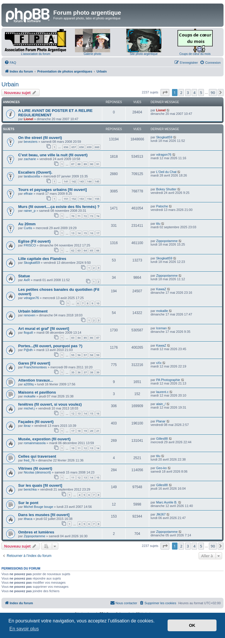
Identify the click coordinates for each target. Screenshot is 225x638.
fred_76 (29, 460)
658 (81, 147)
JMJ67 (161, 514)
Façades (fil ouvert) (36, 421)
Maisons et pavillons (37, 392)
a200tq (29, 384)
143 (81, 181)
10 (97, 303)
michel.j (29, 408)
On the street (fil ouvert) (40, 137)
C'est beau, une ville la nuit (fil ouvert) (53, 155)
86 (91, 338)
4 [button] (194, 92)
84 (79, 338)
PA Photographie (168, 380)
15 (85, 233)
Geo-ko (161, 468)
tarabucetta (32, 176)
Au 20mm (26, 224)
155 (97, 199)
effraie (28, 193)
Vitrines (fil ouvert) (35, 468)
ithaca (28, 519)
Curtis (28, 228)
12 (72, 413)
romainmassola (35, 443)
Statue (24, 276)
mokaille (162, 311)
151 (66, 199)
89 (85, 164)
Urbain (10, 84)
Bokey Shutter (166, 189)
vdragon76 (163, 154)
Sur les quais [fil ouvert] (40, 485)
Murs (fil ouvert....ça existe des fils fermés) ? (59, 206)
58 (91, 355)
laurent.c (162, 392)
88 (79, 164)
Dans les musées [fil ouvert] (43, 515)
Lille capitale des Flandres (42, 258)
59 (97, 355)
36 (79, 372)
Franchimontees (35, 367)
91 (97, 164)
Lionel (28, 119)
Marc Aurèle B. (166, 502)
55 (72, 355)
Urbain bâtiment (32, 311)
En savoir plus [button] (24, 628)
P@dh (28, 350)
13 (72, 233)
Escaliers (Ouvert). (35, 172)
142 (73, 181)
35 (72, 372)
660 (97, 147)
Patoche (162, 206)
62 (72, 250)
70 (72, 216)
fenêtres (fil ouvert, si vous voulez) (50, 404)
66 (97, 250)
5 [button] (201, 92)
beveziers (31, 141)
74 (97, 216)
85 (85, 338)
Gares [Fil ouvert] (34, 363)
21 (97, 431)
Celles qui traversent (37, 456)
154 (89, 199)
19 (85, 431)
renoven (29, 315)
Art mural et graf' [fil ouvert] (43, 328)
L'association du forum (35, 54)
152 (73, 199)
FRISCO (30, 245)
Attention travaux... (35, 380)
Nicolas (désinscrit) (37, 472)
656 (66, 147)
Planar (161, 421)
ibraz (27, 425)
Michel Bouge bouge (38, 506)
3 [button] (188, 92)
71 (79, 216)
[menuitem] (10, 62)
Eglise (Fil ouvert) (34, 241)
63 (79, 250)
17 (97, 233)
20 (91, 431)
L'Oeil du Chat (166, 172)
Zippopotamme (167, 241)
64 (85, 250)
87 (72, 164)
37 (85, 372)
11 (79, 448)
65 (91, 250)
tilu (158, 223)
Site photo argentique (144, 54)
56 (79, 355)
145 (97, 181)
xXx (158, 363)
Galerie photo (92, 54)
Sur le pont (28, 503)
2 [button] (181, 92)
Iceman (161, 328)
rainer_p (29, 210)
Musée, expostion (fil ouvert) (44, 439)
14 (79, 233)
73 (91, 216)
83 (72, 338)
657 (73, 147)
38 (91, 372)
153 (81, 199)
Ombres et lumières (36, 532)
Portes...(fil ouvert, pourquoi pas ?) (50, 346)
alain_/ (161, 404)
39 (97, 372)
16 (91, 233)
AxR (27, 280)
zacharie (30, 159)
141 (66, 181)
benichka (30, 489)
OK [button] (192, 625)
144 (89, 181)
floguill (28, 332)
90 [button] (213, 92)
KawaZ (161, 289)
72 (85, 216)
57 (85, 355)
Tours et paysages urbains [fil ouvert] (52, 189)
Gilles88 (162, 438)
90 (91, 164)
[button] (165, 92)
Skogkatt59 (164, 137)
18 (79, 431)
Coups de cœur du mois (195, 54)
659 (89, 147)
